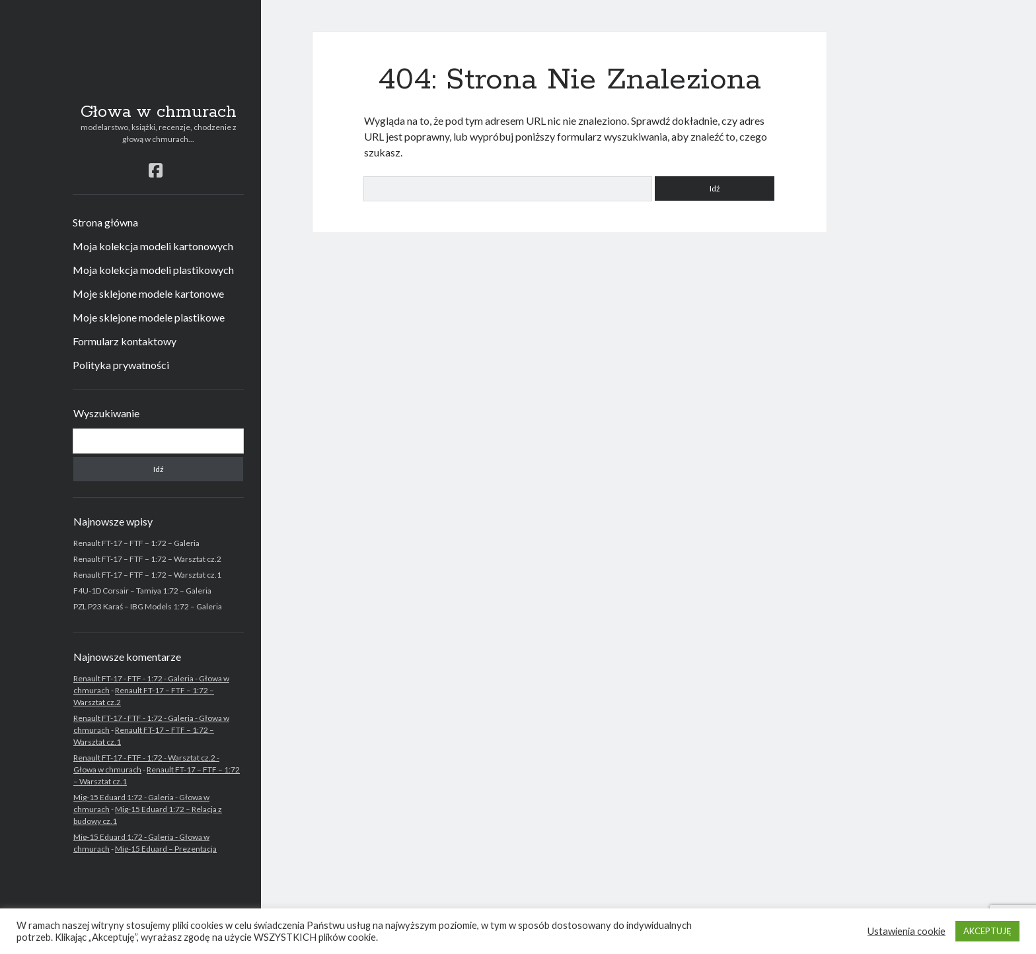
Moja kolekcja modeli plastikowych (153, 269)
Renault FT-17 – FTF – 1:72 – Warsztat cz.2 (147, 559)
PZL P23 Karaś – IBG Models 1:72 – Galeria (147, 606)
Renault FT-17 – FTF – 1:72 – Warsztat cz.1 (147, 575)
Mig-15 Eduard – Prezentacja (166, 849)
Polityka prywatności (121, 364)
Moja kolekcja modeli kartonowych (153, 246)
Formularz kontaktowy (124, 341)
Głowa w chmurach (159, 112)
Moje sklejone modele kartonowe (148, 293)
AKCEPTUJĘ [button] (987, 931)
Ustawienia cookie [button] (906, 931)
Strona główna (105, 222)
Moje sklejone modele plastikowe (149, 317)
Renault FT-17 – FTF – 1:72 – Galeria (136, 543)
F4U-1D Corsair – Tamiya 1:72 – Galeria (142, 591)
